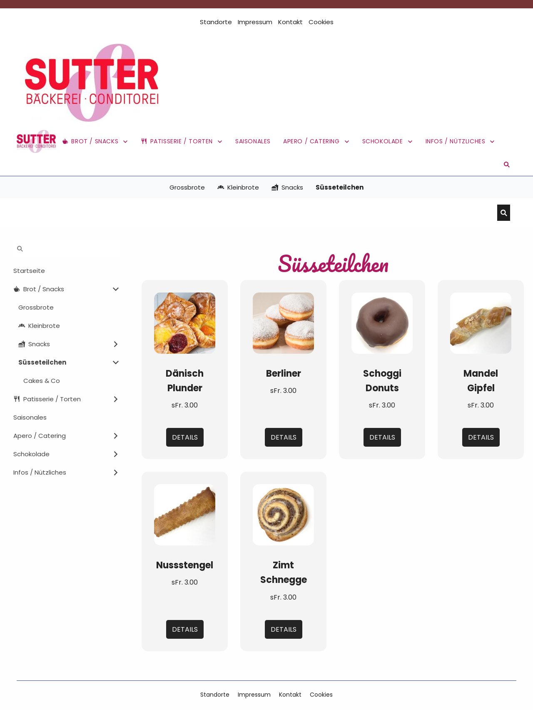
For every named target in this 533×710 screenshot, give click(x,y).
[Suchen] (260, 213)
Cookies (321, 22)
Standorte (216, 22)
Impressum (255, 22)
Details (185, 437)
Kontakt (290, 22)
